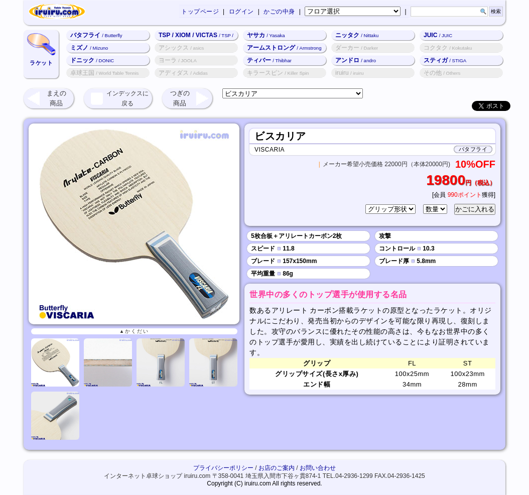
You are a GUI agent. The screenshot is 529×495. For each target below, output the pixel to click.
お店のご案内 (276, 467)
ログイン (241, 11)
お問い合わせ (318, 467)
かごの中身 (279, 11)
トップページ (200, 11)
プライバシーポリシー (223, 467)
